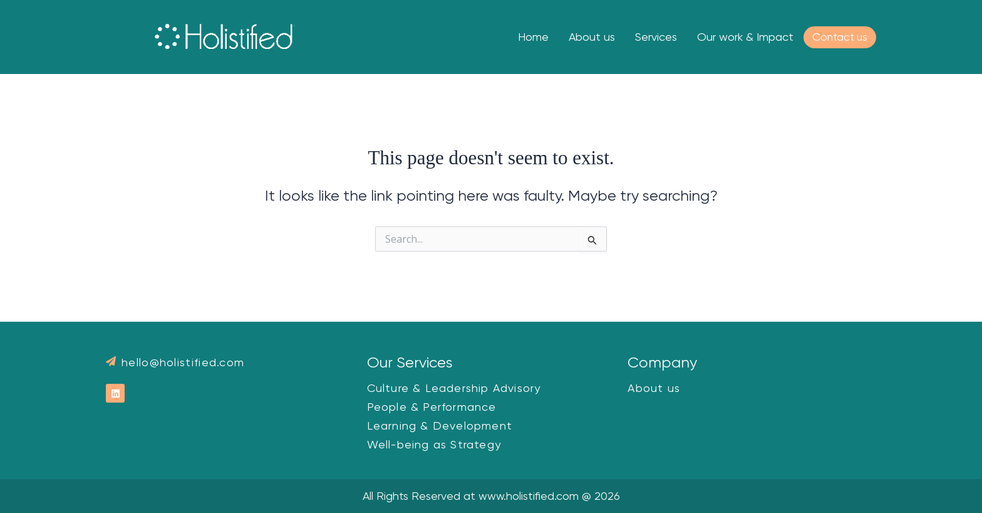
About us (592, 36)
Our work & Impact (745, 36)
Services (656, 36)
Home (533, 36)
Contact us (839, 37)
